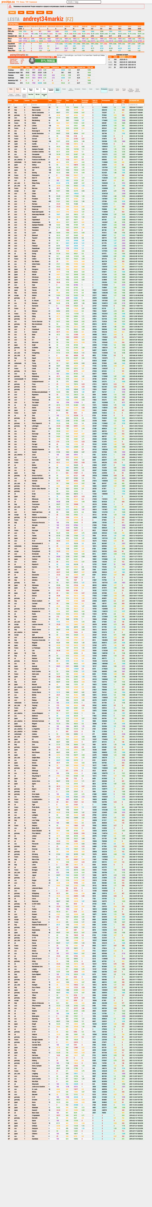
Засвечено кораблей (110, 89)
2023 (139, 26)
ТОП (26, 2)
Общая (12, 12)
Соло (21, 12)
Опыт (37, 89)
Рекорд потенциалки (11, 95)
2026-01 (93, 26)
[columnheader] (14, 67)
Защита (97, 89)
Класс (11, 89)
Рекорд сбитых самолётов (137, 90)
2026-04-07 (43, 26)
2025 (120, 26)
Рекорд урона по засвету (24, 96)
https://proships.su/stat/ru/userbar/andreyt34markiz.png (81, 59)
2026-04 (67, 26)
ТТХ (17, 2)
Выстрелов (77, 89)
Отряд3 (40, 12)
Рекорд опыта (117, 89)
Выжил (64, 89)
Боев (24, 89)
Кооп (49, 12)
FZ (109, 59)
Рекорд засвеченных (18, 95)
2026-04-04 (59, 26)
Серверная (33, 2)
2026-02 (84, 26)
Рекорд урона (124, 89)
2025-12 (102, 26)
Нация (17, 89)
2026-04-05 (51, 26)
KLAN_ (110, 62)
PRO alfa (37, 94)
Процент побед (31, 89)
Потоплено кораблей (50, 89)
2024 (129, 26)
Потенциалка (104, 89)
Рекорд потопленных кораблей (131, 90)
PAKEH (110, 65)
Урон (44, 89)
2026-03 (75, 26)
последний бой (44, 95)
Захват (90, 89)
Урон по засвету (57, 89)
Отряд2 (30, 12)
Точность (84, 89)
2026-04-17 (27, 26)
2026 (110, 26)
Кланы (22, 2)
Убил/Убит (30, 94)
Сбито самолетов (70, 89)
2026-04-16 (35, 26)
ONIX (109, 67)
